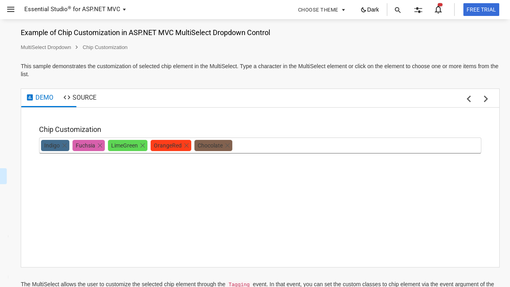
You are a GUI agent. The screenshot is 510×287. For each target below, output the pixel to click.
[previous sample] (468, 99)
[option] (156, 145)
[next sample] (486, 99)
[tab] (140, 98)
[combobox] (349, 145)
